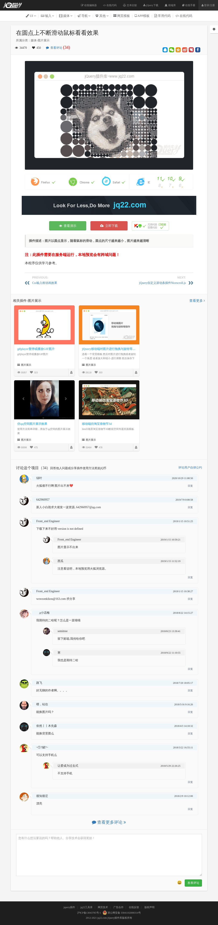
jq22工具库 (87, 907)
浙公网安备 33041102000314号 (121, 912)
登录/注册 (208, 5)
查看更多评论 (109, 822)
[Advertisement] (109, 205)
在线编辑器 (89, 5)
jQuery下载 (150, 5)
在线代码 (110, 5)
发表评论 (193, 882)
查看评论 (59, 47)
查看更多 (197, 300)
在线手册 (188, 5)
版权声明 (149, 907)
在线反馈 (134, 907)
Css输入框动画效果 (44, 282)
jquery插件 (69, 907)
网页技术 (103, 907)
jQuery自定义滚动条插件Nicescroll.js (162, 282)
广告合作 (118, 907)
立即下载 (109, 226)
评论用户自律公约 (190, 467)
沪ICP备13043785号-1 (89, 912)
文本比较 (130, 5)
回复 (190, 485)
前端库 (170, 5)
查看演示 (68, 226)
